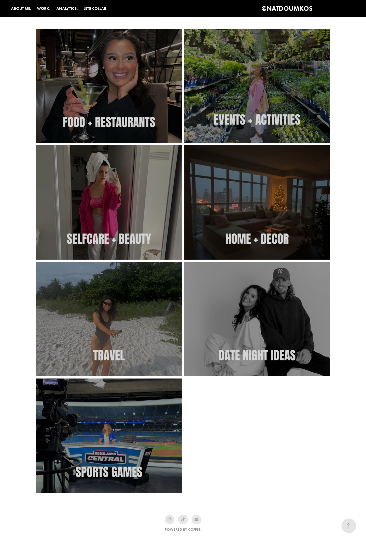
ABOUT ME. (21, 8)
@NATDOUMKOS (287, 8)
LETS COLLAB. (95, 8)
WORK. (43, 8)
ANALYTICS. (67, 8)
